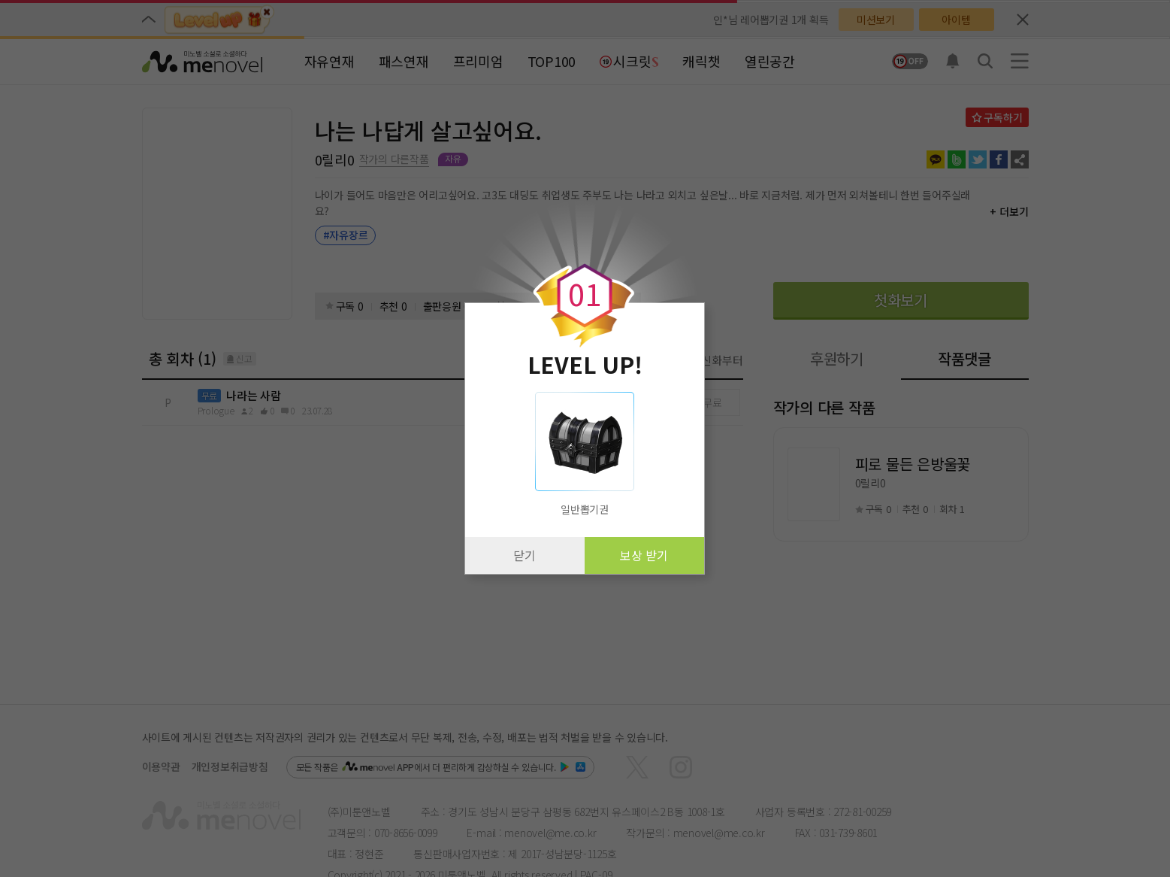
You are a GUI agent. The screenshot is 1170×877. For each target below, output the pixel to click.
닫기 (524, 555)
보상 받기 (644, 555)
